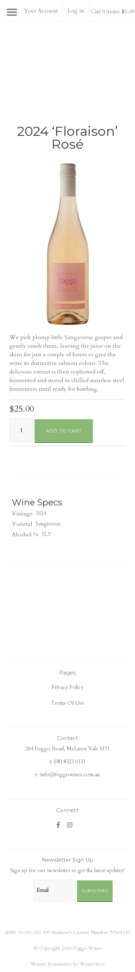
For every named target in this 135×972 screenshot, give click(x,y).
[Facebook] (58, 825)
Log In (76, 10)
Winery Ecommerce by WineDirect (68, 964)
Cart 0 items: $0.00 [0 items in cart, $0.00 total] (113, 11)
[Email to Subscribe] (55, 890)
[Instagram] (70, 825)
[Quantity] (21, 430)
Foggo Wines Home (67, 55)
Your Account (41, 10)
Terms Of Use (67, 703)
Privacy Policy (67, 687)
